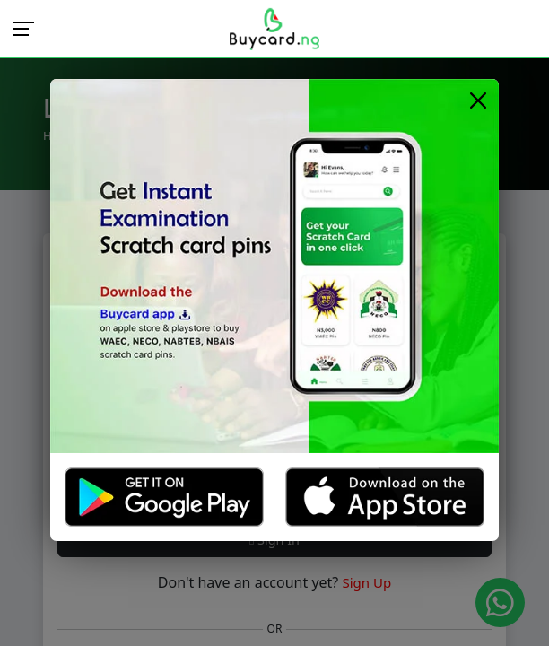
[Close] (478, 100)
